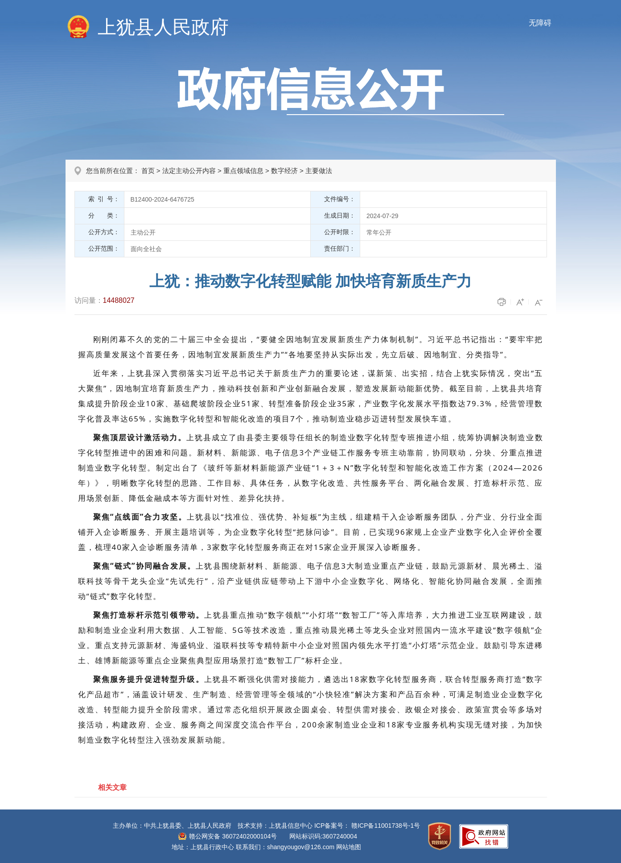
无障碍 (540, 23)
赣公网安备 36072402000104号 (233, 836)
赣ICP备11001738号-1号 (385, 825)
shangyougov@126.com (300, 847)
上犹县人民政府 (163, 27)
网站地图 (348, 847)
